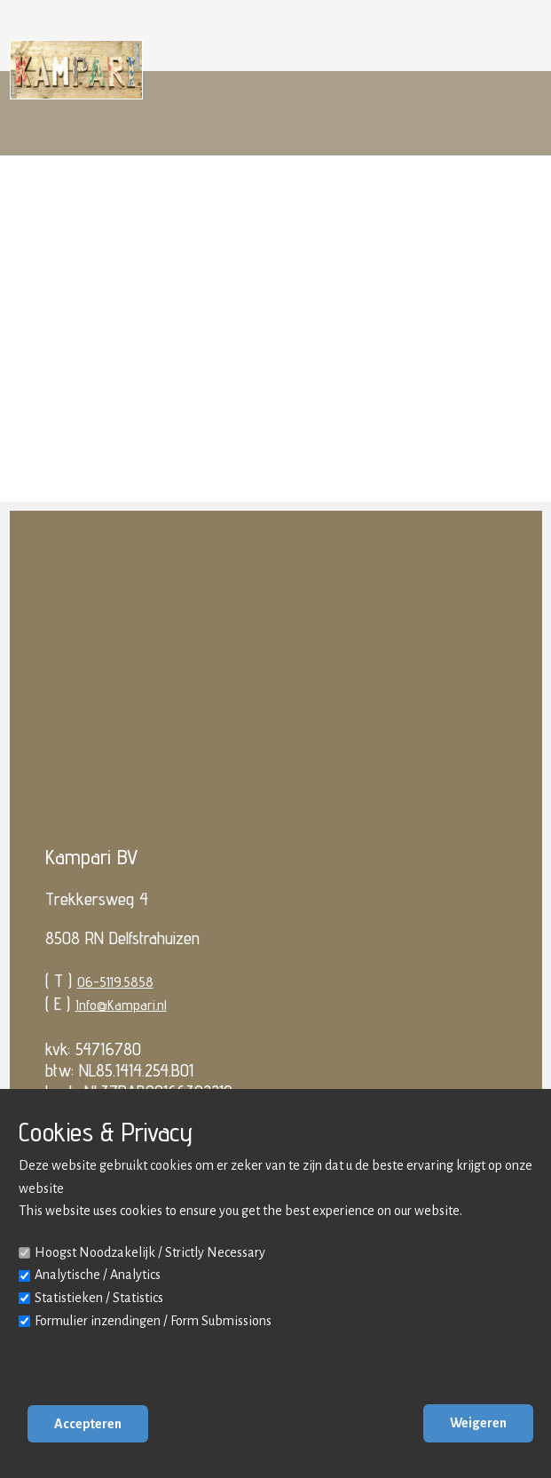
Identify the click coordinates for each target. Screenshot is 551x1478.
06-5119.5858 (115, 981)
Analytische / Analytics (98, 1274)
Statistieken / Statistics (99, 1298)
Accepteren (88, 1424)
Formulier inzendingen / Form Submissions (153, 1321)
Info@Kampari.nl (121, 1005)
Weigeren (478, 1423)
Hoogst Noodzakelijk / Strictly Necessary (150, 1252)
